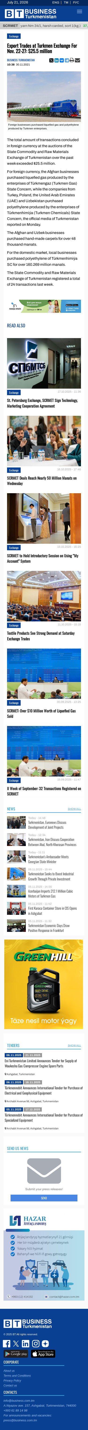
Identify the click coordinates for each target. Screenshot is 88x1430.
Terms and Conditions (17, 1375)
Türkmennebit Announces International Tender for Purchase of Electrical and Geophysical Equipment (44, 1090)
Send (44, 1198)
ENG (55, 2)
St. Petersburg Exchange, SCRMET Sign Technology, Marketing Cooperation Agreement (42, 403)
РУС (76, 2)
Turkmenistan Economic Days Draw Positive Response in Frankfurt (49, 928)
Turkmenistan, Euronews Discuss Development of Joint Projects (47, 825)
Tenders (13, 1045)
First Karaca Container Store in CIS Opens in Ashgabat (52, 911)
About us (9, 1370)
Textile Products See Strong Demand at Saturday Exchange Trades (40, 636)
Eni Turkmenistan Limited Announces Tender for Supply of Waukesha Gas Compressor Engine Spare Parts (41, 1063)
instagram (35, 1343)
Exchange (14, 36)
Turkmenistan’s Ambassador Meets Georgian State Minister (48, 859)
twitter (16, 1343)
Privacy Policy (12, 1380)
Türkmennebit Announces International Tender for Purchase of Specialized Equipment (44, 1117)
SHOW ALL (74, 808)
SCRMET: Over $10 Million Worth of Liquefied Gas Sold (41, 713)
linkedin (26, 1343)
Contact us (10, 1385)
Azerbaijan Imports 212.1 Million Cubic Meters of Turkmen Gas (50, 894)
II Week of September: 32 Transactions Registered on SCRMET (44, 791)
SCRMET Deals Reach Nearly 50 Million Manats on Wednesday (42, 480)
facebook (7, 1343)
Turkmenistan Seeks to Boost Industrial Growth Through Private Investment (51, 876)
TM (66, 2)
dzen (44, 1343)
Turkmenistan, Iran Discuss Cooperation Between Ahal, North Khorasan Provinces (52, 842)
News (11, 809)
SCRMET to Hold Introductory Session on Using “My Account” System (42, 558)
